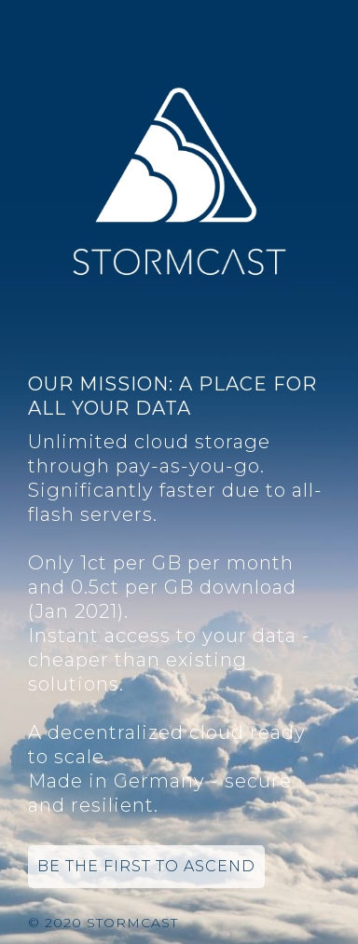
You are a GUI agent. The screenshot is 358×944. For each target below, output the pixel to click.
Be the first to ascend (146, 866)
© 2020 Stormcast (103, 922)
